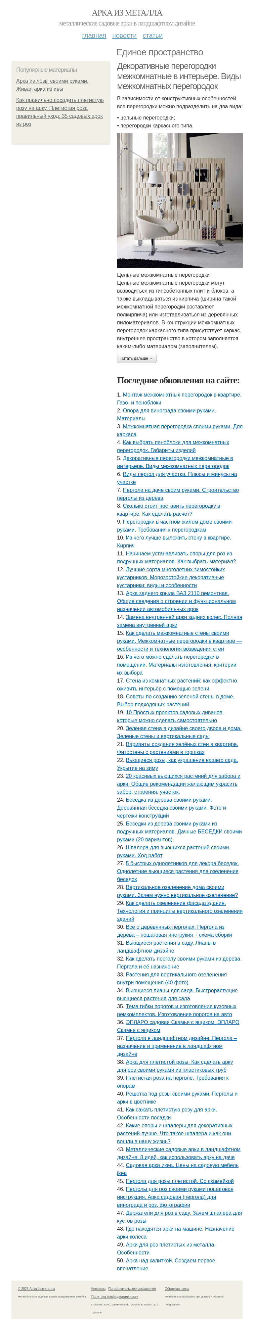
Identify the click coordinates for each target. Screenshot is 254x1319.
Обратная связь (177, 1289)
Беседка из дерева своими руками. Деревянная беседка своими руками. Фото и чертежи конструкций (171, 808)
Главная (94, 35)
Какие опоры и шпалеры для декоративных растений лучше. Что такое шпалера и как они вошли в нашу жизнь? (175, 1133)
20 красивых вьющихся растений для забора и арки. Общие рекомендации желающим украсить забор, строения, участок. (178, 784)
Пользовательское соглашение (132, 1289)
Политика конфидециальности (114, 1296)
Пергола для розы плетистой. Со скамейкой (180, 1181)
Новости (124, 35)
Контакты (98, 1289)
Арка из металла (127, 13)
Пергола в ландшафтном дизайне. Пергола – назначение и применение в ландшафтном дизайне (177, 1046)
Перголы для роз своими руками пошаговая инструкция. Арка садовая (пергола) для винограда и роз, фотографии (175, 1197)
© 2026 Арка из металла (36, 1289)
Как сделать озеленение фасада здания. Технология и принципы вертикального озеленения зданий (180, 911)
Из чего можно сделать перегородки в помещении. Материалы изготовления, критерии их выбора (176, 665)
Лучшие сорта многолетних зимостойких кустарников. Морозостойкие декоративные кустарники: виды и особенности (171, 577)
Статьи (152, 35)
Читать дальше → (137, 358)
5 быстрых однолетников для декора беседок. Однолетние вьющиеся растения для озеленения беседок (178, 871)
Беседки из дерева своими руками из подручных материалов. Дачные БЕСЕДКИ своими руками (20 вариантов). (179, 831)
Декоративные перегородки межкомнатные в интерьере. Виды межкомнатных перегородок (179, 76)
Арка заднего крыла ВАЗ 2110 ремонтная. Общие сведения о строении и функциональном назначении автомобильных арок (176, 601)
